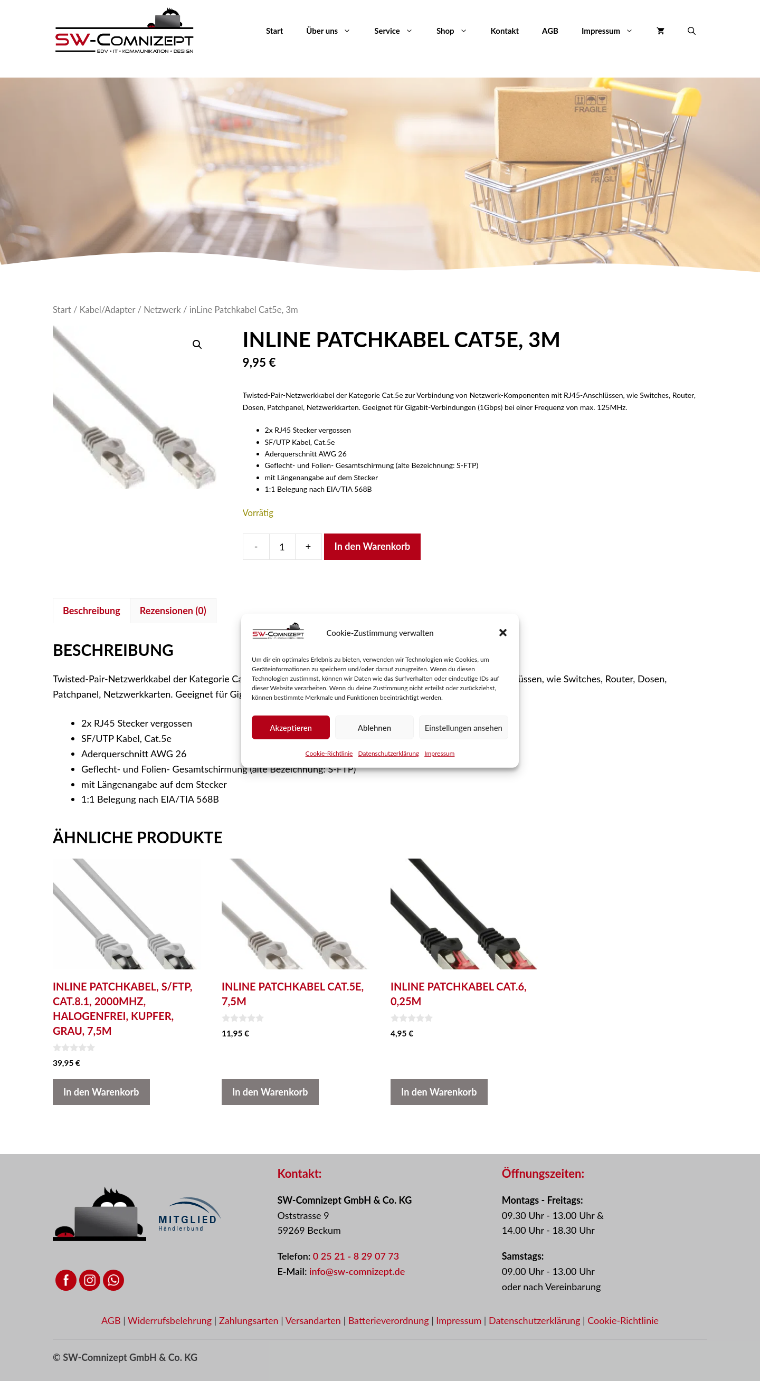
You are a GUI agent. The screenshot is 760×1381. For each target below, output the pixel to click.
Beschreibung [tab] (91, 610)
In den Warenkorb (373, 546)
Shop (457, 30)
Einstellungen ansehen (463, 727)
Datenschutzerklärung (388, 753)
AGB (550, 30)
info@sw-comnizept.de (357, 1271)
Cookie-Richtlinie (329, 753)
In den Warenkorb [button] (101, 1092)
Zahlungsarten (250, 1320)
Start (274, 30)
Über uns (334, 30)
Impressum (439, 753)
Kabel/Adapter (108, 309)
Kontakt (505, 30)
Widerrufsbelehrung (171, 1320)
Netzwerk (162, 309)
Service (399, 30)
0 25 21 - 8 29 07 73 (356, 1256)
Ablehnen (374, 727)
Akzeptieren (291, 727)
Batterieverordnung (390, 1320)
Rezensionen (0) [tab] (173, 610)
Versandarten (315, 1320)
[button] (503, 632)
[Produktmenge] (282, 547)
